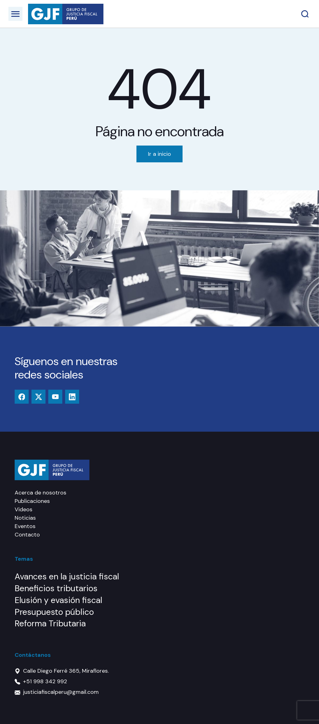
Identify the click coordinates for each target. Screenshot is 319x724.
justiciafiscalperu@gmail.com (61, 692)
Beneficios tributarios (56, 588)
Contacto (27, 534)
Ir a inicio (159, 154)
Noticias (25, 518)
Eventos (25, 526)
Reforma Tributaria (50, 623)
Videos (23, 509)
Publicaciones (32, 501)
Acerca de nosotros (40, 492)
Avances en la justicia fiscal (67, 576)
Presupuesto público (54, 611)
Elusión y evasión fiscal (58, 600)
